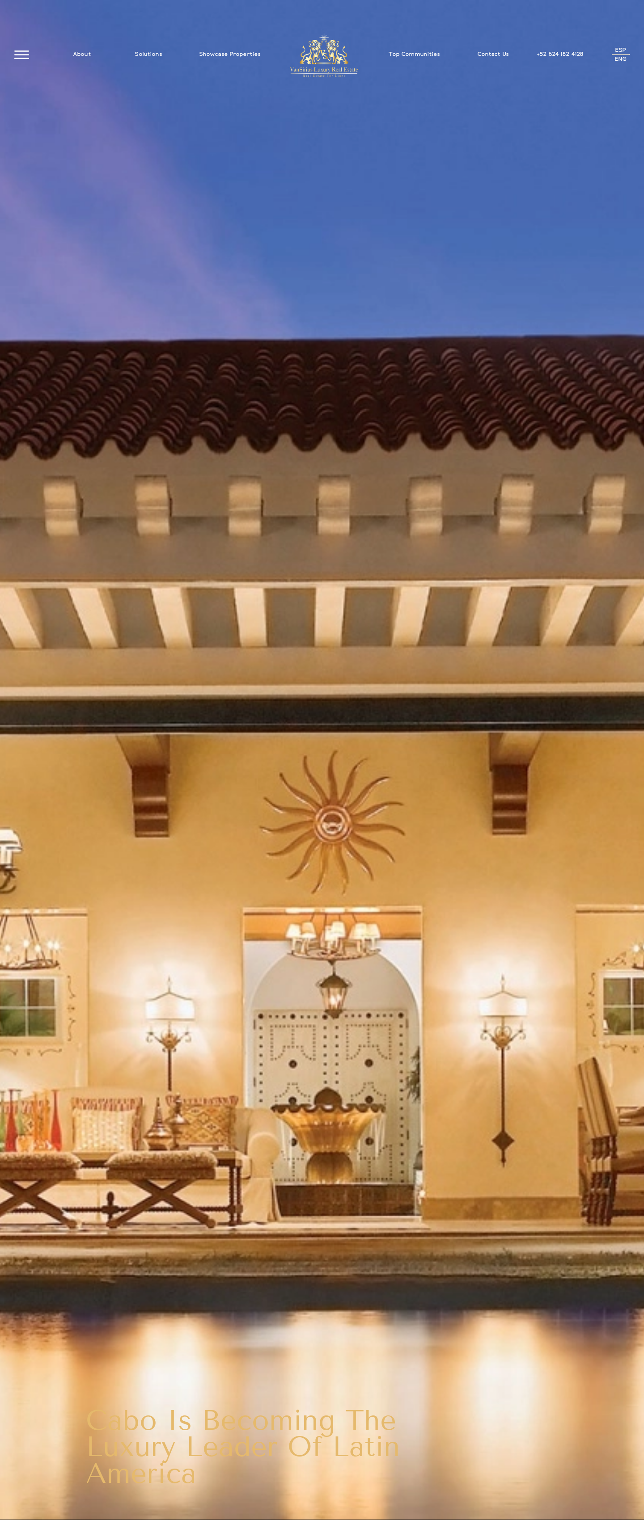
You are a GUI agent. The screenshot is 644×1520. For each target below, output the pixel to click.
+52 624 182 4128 (560, 54)
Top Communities (415, 54)
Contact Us (493, 54)
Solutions (148, 54)
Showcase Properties (230, 54)
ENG (621, 59)
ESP (620, 50)
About (82, 54)
